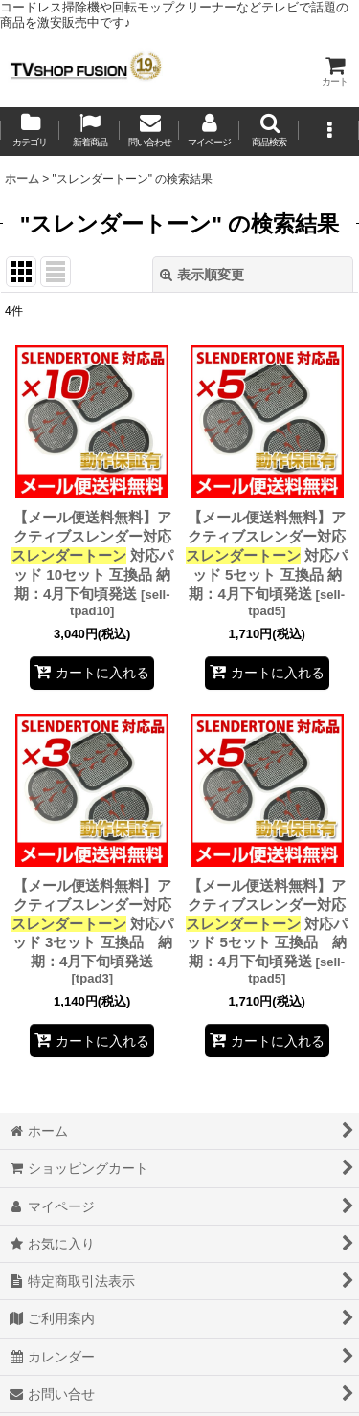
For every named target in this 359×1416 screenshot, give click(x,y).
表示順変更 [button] (202, 274)
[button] (269, 131)
